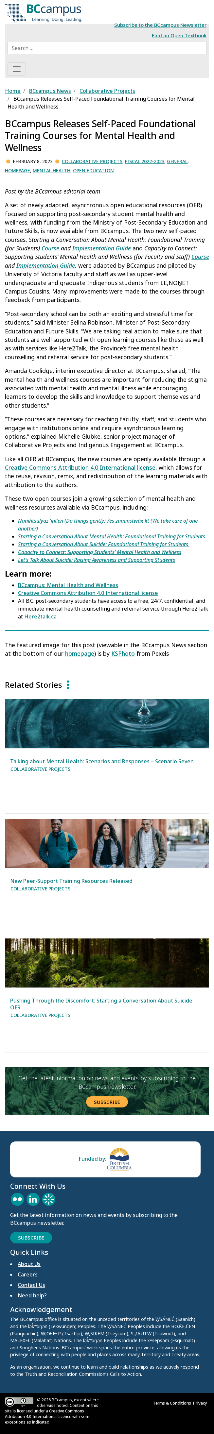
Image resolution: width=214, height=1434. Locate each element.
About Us (29, 1264)
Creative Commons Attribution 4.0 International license (80, 467)
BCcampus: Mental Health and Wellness (68, 585)
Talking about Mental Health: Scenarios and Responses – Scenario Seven (102, 761)
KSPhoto (123, 653)
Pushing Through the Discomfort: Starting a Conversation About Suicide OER (101, 1004)
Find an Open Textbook (179, 35)
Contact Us (31, 1285)
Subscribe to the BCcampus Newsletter (160, 25)
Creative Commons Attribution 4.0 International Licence (44, 1413)
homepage (79, 653)
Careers (28, 1274)
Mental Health (51, 170)
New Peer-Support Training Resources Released (71, 881)
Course (50, 248)
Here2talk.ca (40, 616)
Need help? (32, 1295)
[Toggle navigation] (17, 69)
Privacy (201, 1403)
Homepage (17, 170)
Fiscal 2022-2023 (144, 161)
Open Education (93, 170)
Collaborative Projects (92, 161)
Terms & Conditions (173, 1403)
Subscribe (107, 1102)
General (177, 161)
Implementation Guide (101, 248)
